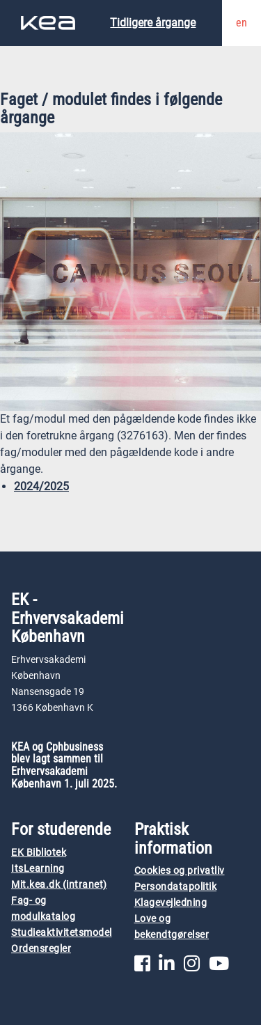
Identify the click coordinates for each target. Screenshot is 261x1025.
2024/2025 (41, 486)
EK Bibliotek (38, 853)
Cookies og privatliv (179, 871)
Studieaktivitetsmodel (61, 933)
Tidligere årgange (153, 22)
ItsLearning (38, 869)
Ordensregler (41, 949)
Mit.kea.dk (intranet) (59, 885)
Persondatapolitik (175, 887)
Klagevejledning (170, 903)
